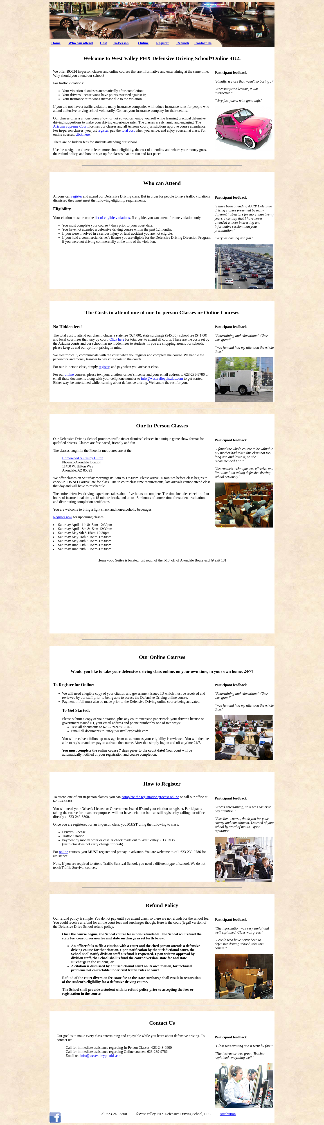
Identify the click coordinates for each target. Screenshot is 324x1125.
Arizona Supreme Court (70, 126)
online (69, 374)
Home (56, 43)
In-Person (121, 43)
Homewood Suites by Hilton (82, 458)
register (103, 130)
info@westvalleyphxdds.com (162, 378)
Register (162, 43)
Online (143, 43)
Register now (62, 517)
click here (83, 134)
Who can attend (80, 43)
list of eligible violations (112, 218)
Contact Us (203, 43)
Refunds (182, 43)
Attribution (228, 1114)
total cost (128, 130)
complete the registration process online (150, 797)
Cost (103, 43)
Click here (116, 339)
